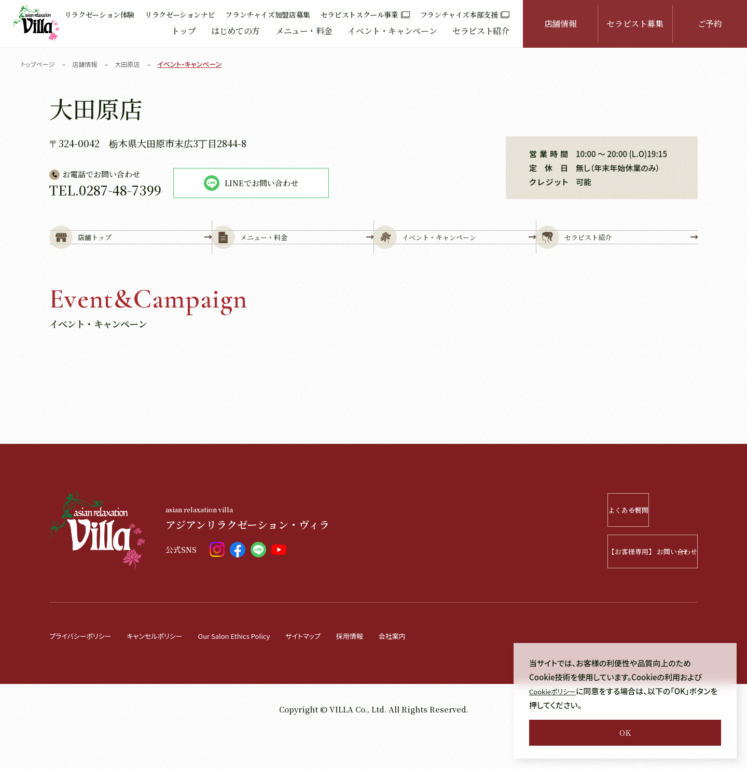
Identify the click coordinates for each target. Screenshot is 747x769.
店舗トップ (130, 255)
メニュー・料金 (303, 31)
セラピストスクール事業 (365, 14)
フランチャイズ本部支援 (464, 14)
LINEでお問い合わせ (251, 183)
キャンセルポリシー (168, 670)
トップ (183, 31)
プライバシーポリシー (85, 670)
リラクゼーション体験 (99, 14)
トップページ (39, 64)
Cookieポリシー (556, 691)
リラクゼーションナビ (180, 14)
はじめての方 (235, 31)
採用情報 (388, 670)
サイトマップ (336, 670)
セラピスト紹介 (480, 31)
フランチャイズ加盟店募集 (267, 14)
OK (625, 732)
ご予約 (710, 24)
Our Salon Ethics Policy (258, 670)
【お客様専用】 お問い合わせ (622, 586)
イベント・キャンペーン (392, 31)
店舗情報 (560, 24)
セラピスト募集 (634, 24)
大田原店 (133, 64)
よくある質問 (636, 544)
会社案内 (434, 670)
